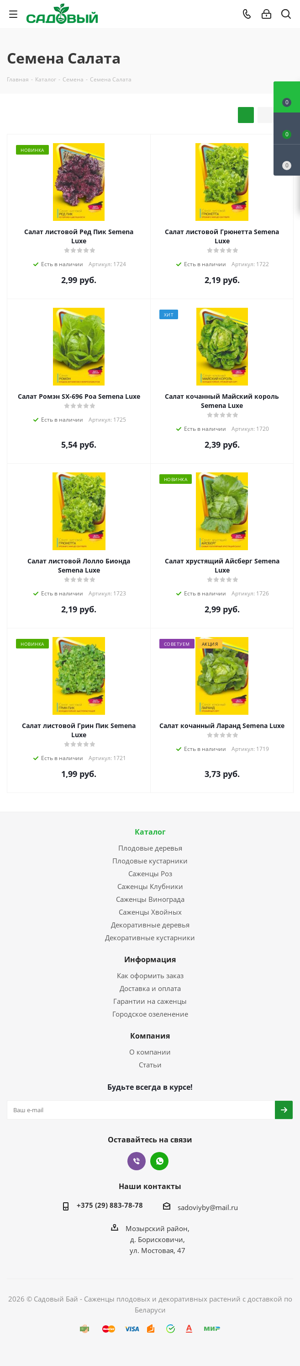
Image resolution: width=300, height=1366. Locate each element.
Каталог (150, 832)
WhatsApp (159, 1161)
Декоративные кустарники (150, 937)
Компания (150, 1036)
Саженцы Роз (150, 873)
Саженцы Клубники (150, 886)
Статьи (150, 1064)
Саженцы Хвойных (150, 911)
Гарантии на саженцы (150, 1001)
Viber (136, 1161)
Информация (150, 959)
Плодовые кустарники (150, 860)
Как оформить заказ (150, 975)
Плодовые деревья (150, 847)
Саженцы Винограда (150, 899)
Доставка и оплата (150, 988)
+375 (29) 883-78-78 (110, 1205)
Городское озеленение (150, 1013)
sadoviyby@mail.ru (208, 1207)
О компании (150, 1051)
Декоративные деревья (150, 924)
